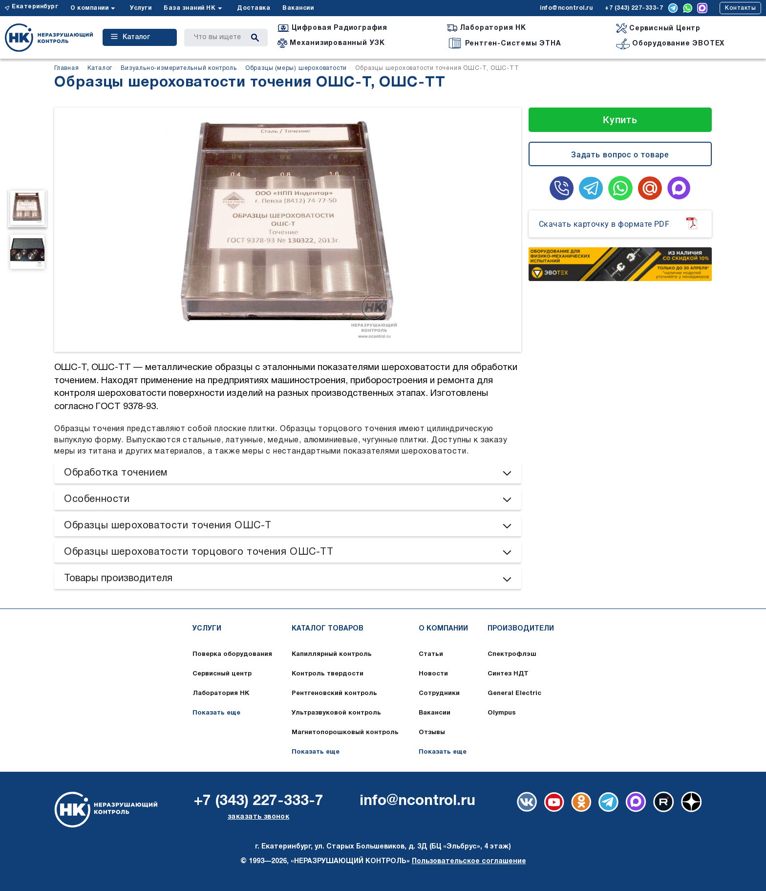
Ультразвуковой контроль (336, 713)
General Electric (514, 693)
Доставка (253, 8)
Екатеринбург (35, 6)
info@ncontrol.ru (566, 8)
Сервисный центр (222, 674)
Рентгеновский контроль (334, 693)
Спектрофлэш (512, 654)
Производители (521, 629)
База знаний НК (189, 8)
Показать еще (216, 713)
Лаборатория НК (220, 693)
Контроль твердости (327, 674)
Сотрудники (439, 693)
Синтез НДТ (508, 674)
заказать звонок (258, 817)
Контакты (740, 8)
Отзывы (432, 733)
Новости (433, 674)
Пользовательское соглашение (469, 861)
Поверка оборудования (232, 654)
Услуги (140, 8)
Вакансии (298, 8)
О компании (89, 8)
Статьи (431, 654)
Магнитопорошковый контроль (345, 733)
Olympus (502, 713)
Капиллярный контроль (332, 654)
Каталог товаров (327, 629)
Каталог (130, 37)
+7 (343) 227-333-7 (634, 8)
